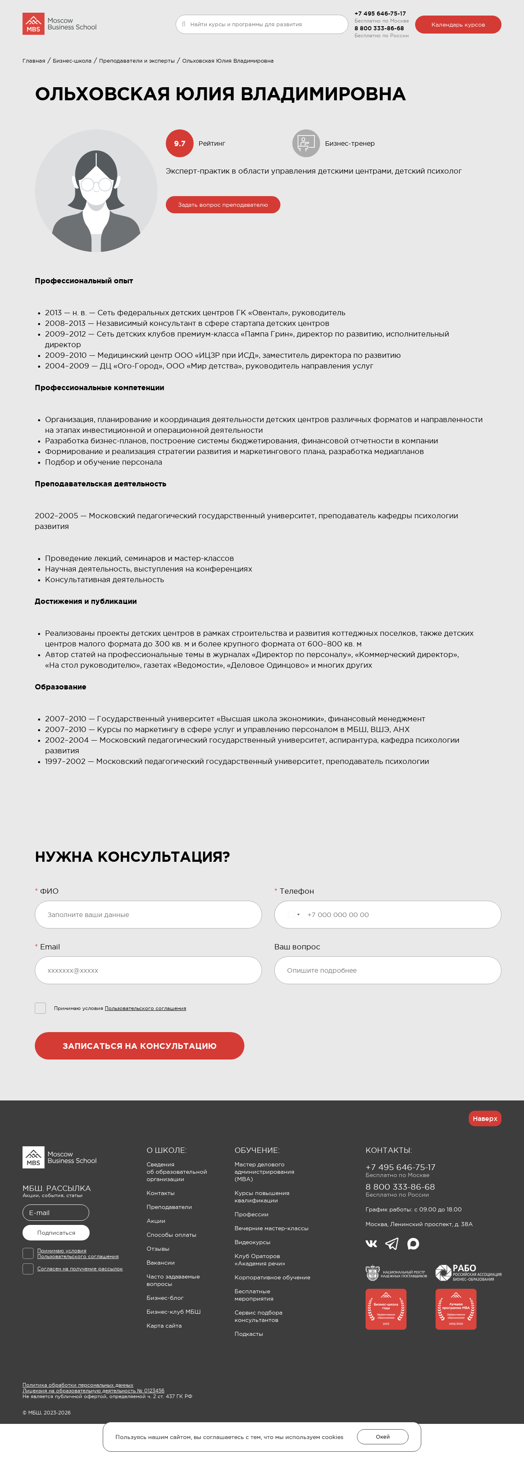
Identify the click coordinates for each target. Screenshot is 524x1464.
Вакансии (161, 1302)
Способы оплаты (171, 1275)
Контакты (161, 1233)
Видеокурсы (253, 1282)
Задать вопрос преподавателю (223, 245)
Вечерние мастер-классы (272, 1268)
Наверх (485, 1158)
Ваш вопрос (297, 987)
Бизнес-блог (165, 1338)
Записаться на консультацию (140, 1086)
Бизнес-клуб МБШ (174, 1352)
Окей (383, 1437)
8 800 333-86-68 (379, 28)
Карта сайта (164, 1365)
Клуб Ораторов (235, 68)
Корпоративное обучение (272, 1317)
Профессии (252, 1254)
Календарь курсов (458, 24)
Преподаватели (169, 1247)
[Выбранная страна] (293, 954)
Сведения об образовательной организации (177, 1211)
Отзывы (158, 1289)
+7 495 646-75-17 (380, 13)
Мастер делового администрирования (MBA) (264, 1211)
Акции (156, 1261)
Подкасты (249, 1374)
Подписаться (56, 1273)
